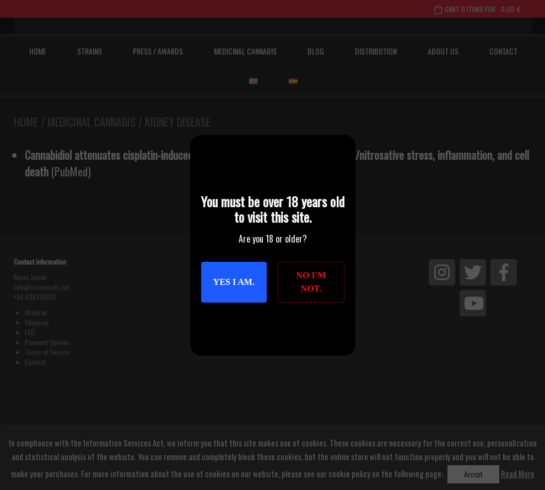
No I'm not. (311, 282)
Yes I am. (234, 282)
